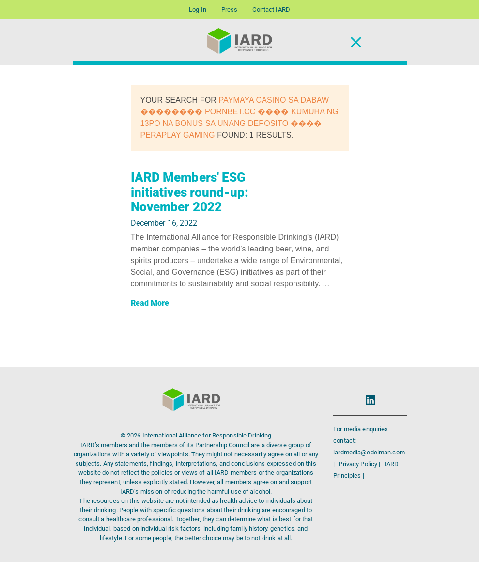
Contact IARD (271, 9)
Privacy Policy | (360, 464)
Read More (150, 303)
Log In (197, 9)
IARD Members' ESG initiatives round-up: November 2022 (190, 192)
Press (229, 9)
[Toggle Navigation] (356, 42)
